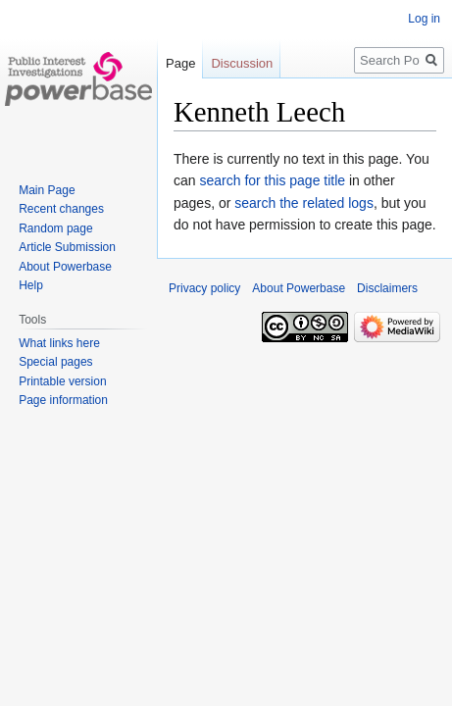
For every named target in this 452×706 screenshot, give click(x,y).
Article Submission (67, 247)
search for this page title (272, 180)
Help (31, 285)
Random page (55, 228)
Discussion (242, 63)
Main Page (47, 190)
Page (180, 63)
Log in (424, 18)
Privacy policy (204, 288)
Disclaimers (387, 288)
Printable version (62, 381)
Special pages (55, 362)
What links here (59, 343)
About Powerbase (65, 267)
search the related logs (304, 203)
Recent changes (61, 209)
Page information (63, 400)
